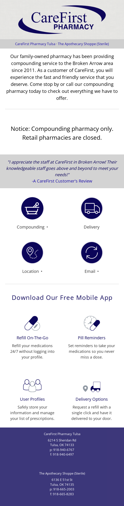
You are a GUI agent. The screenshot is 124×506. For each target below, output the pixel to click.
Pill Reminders (92, 338)
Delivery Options (92, 399)
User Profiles (32, 399)
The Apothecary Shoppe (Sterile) (83, 44)
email (90, 271)
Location (31, 271)
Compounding (31, 227)
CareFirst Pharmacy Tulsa (35, 44)
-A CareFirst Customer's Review (62, 181)
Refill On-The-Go (32, 338)
